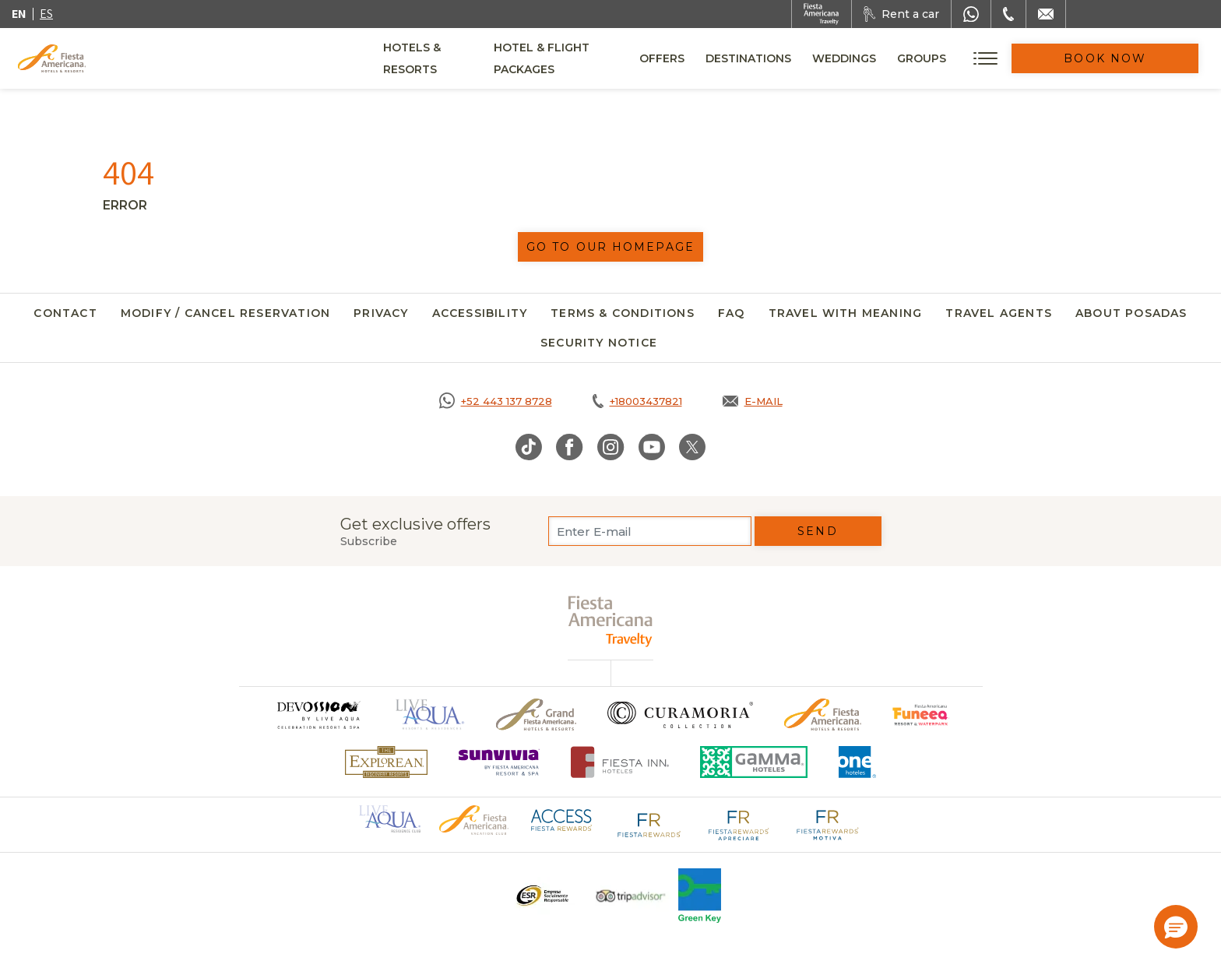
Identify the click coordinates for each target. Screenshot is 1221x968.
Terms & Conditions (623, 313)
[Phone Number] (1008, 14)
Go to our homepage (610, 247)
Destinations (808, 58)
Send (817, 531)
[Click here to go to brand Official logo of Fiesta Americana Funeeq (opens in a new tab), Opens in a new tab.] (920, 714)
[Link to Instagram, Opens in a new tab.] (611, 447)
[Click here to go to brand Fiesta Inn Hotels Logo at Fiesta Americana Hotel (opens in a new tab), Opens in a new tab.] (620, 762)
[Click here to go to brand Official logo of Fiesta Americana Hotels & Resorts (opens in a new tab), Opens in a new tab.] (473, 819)
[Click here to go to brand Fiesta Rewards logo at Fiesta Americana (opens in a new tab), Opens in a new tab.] (649, 824)
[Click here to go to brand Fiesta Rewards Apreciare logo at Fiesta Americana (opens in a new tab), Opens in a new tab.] (738, 824)
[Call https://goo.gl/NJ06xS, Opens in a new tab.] (495, 401)
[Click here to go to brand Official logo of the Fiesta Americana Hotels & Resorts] (822, 714)
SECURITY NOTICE (598, 343)
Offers (721, 58)
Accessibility (480, 313)
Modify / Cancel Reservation (225, 313)
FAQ (731, 313)
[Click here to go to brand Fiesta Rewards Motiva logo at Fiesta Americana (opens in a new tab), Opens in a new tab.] (827, 824)
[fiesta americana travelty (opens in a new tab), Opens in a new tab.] (611, 621)
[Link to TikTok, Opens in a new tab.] (528, 447)
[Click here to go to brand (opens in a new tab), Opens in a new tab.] (318, 714)
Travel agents (998, 313)
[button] (1176, 927)
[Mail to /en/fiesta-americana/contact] (1045, 14)
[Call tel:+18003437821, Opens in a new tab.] (637, 401)
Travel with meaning (846, 313)
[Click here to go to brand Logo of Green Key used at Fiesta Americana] (699, 895)
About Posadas (1131, 313)
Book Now (1135, 58)
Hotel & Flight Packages (598, 63)
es (46, 13)
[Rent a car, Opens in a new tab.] (901, 14)
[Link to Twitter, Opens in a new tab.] (692, 447)
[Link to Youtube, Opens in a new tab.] (652, 447)
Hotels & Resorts (440, 58)
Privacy (381, 313)
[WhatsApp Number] (971, 14)
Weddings (904, 58)
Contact (65, 313)
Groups (981, 58)
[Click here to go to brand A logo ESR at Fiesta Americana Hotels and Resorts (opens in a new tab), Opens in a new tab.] (541, 895)
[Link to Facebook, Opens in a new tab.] (569, 447)
